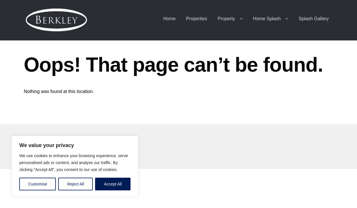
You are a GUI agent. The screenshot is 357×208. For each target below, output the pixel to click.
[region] (75, 166)
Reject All (75, 184)
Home (169, 18)
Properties (196, 18)
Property (226, 18)
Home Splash (267, 18)
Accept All (113, 184)
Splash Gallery (314, 18)
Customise (37, 184)
